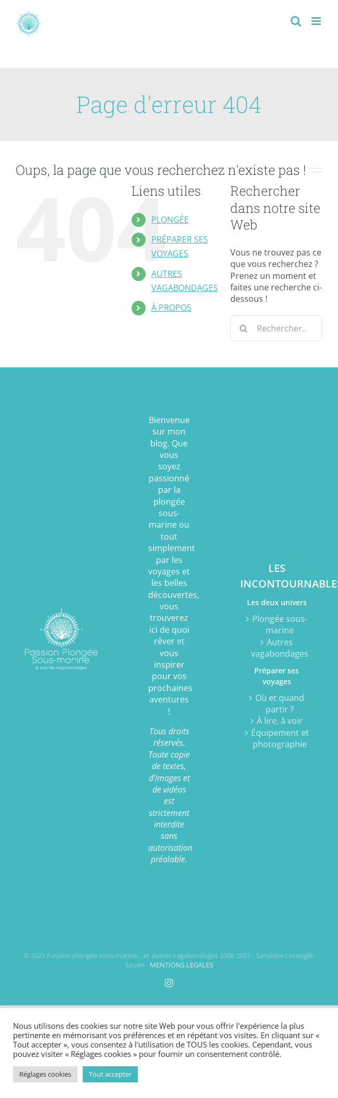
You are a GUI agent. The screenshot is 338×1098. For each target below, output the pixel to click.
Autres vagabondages (279, 647)
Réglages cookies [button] (45, 1074)
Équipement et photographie (280, 738)
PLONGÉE (170, 219)
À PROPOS (171, 307)
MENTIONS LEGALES (181, 964)
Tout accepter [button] (110, 1074)
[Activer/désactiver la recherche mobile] (296, 21)
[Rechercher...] (276, 328)
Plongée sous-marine (279, 624)
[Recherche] (243, 328)
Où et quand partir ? (279, 703)
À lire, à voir (280, 720)
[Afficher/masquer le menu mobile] (316, 21)
